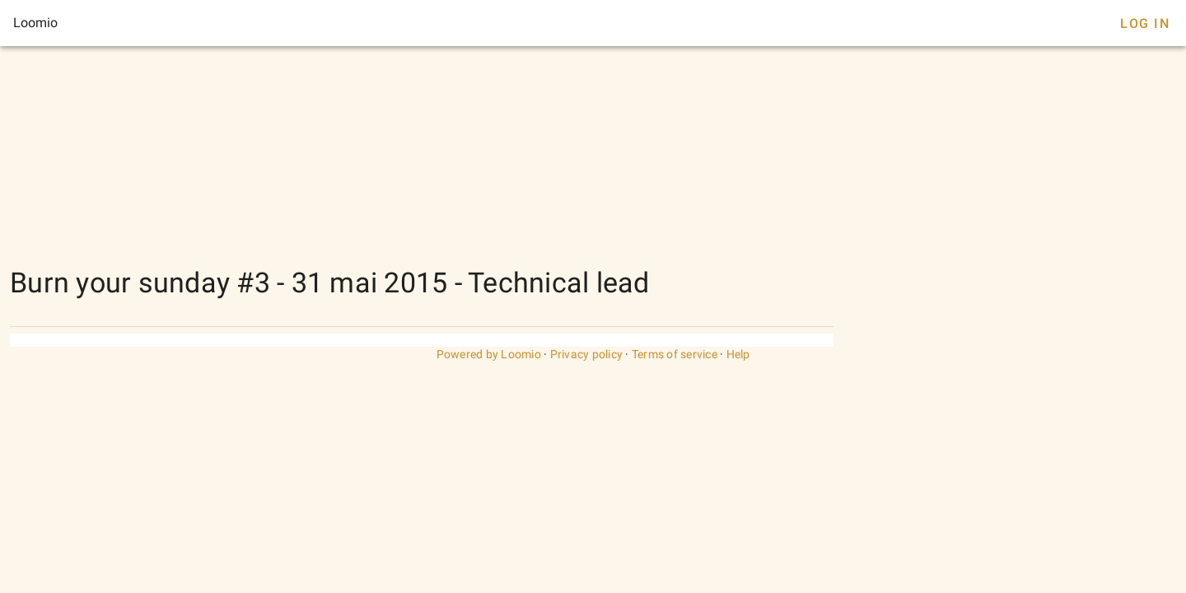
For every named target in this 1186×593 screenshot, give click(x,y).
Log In (1145, 23)
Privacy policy (586, 354)
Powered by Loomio (489, 354)
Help (738, 354)
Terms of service (674, 354)
